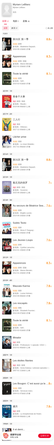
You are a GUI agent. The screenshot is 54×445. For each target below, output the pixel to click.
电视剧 (15, 44)
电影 (14, 101)
